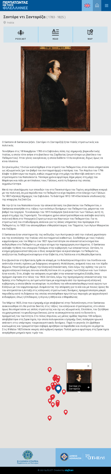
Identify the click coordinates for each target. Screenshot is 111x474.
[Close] (88, 366)
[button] (52, 397)
